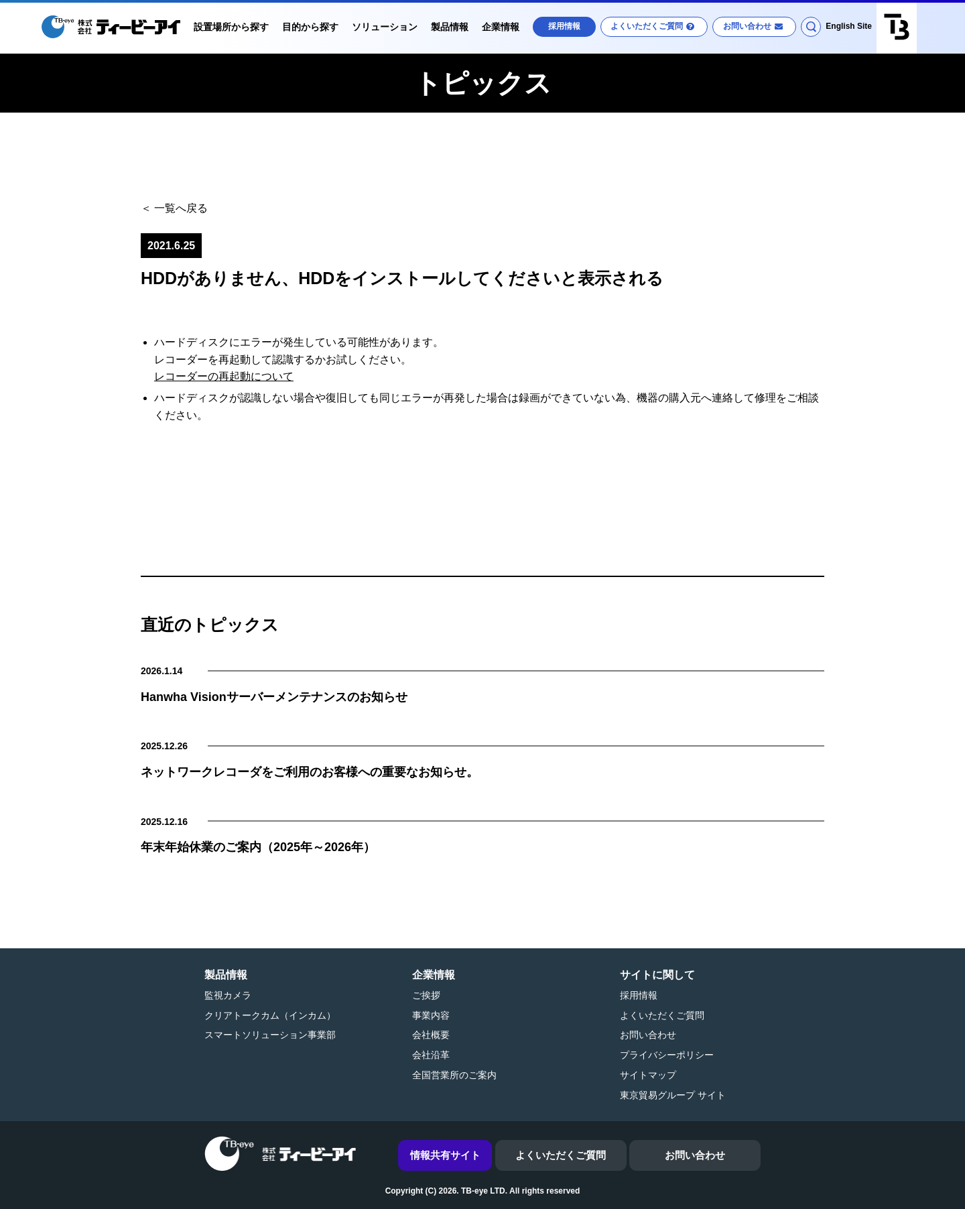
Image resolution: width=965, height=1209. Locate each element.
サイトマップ (648, 1075)
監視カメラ (227, 995)
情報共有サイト (445, 1155)
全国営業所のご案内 (454, 1075)
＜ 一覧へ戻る (174, 208)
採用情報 (564, 26)
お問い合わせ (747, 26)
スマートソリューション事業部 (270, 1034)
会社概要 (431, 1034)
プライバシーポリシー (667, 1054)
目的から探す (310, 26)
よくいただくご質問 (646, 26)
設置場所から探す (231, 26)
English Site (849, 26)
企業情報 (500, 26)
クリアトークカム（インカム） (270, 1015)
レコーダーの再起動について (224, 376)
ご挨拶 (426, 995)
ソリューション (384, 26)
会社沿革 (431, 1054)
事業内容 (431, 1015)
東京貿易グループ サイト (673, 1095)
